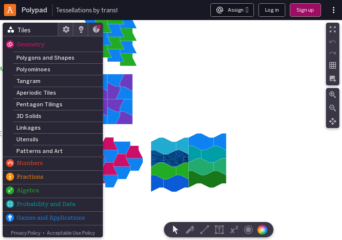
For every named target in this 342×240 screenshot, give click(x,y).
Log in (272, 10)
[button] (53, 45)
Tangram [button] (28, 81)
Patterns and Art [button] (39, 151)
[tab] (30, 29)
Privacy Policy (25, 233)
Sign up (305, 10)
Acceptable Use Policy (71, 233)
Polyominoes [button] (33, 69)
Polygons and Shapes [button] (45, 57)
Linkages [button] (28, 127)
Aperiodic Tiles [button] (36, 92)
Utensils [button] (27, 139)
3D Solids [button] (28, 116)
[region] (171, 130)
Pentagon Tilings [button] (39, 104)
